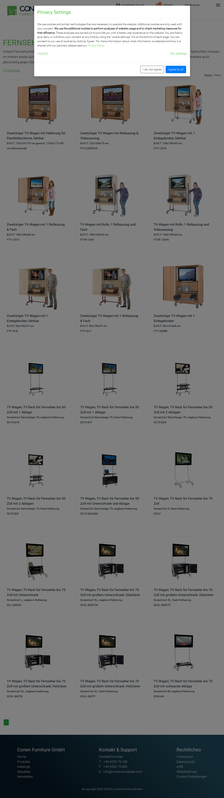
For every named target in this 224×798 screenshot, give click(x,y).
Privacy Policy (95, 45)
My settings (178, 53)
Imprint (42, 53)
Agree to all (176, 69)
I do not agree (152, 69)
